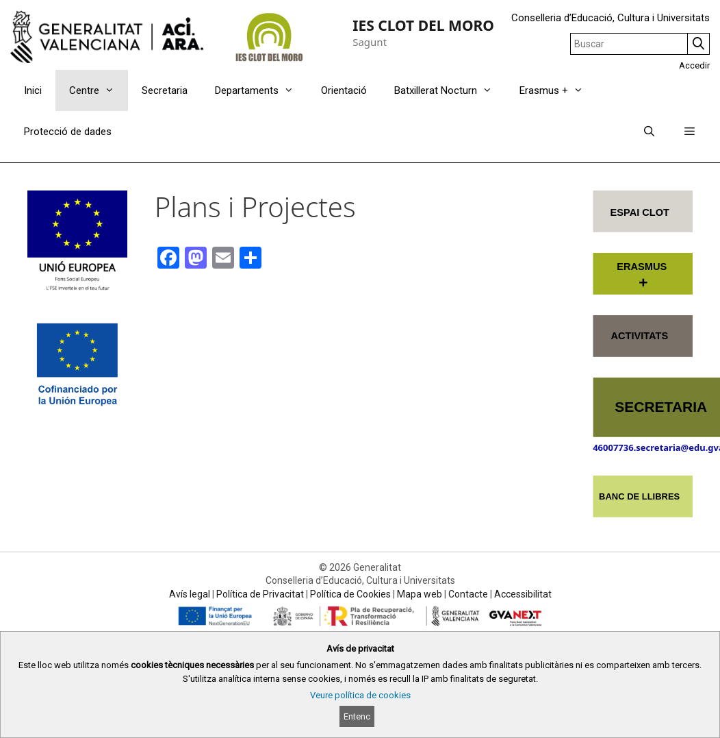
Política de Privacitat (260, 594)
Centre (98, 90)
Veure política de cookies (360, 695)
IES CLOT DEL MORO (423, 25)
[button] (689, 131)
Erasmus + (558, 90)
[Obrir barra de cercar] (648, 131)
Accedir (694, 65)
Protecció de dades (68, 131)
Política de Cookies (350, 594)
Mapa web (419, 594)
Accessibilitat (523, 594)
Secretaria (165, 90)
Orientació (344, 90)
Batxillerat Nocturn (450, 90)
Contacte (468, 594)
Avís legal (189, 594)
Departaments (261, 90)
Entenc (357, 716)
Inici (33, 90)
